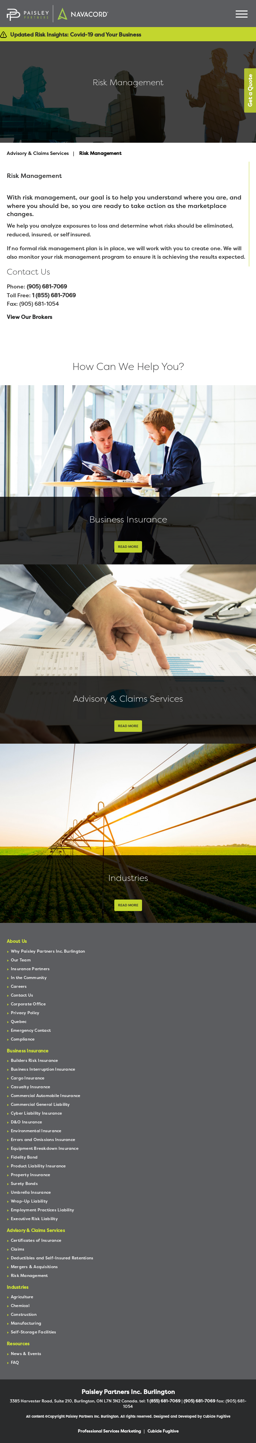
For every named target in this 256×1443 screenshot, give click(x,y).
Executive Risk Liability (34, 1218)
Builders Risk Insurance (34, 1060)
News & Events (26, 1353)
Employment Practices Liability (42, 1210)
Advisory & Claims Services (38, 153)
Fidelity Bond (24, 1157)
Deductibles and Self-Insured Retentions (52, 1258)
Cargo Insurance (28, 1078)
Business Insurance (128, 519)
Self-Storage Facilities (33, 1332)
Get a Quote (250, 90)
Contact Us (22, 995)
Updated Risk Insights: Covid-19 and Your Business (75, 34)
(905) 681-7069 (47, 286)
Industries (128, 878)
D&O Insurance (26, 1122)
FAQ (15, 1362)
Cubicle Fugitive (216, 1416)
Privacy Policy (25, 1013)
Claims (17, 1249)
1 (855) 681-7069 (54, 295)
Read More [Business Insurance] (128, 546)
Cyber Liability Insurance (36, 1113)
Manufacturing (26, 1323)
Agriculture (22, 1297)
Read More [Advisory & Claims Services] (128, 726)
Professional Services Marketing (109, 1431)
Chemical (20, 1305)
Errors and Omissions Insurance (43, 1139)
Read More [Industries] (128, 905)
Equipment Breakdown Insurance (44, 1148)
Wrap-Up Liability (29, 1201)
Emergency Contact (31, 1030)
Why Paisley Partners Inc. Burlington (48, 951)
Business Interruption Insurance (43, 1069)
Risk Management (29, 1275)
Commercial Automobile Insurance (45, 1095)
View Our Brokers (29, 317)
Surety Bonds (24, 1183)
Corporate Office (28, 1004)
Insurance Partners (30, 969)
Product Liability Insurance (38, 1166)
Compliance (22, 1039)
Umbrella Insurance (31, 1192)
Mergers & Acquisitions (34, 1267)
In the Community (29, 977)
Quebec (18, 1021)
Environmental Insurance (36, 1131)
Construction (24, 1314)
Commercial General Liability (40, 1104)
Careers (19, 986)
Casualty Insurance (30, 1087)
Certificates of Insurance (36, 1240)
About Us (17, 941)
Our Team (21, 960)
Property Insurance (30, 1175)
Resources (18, 1344)
